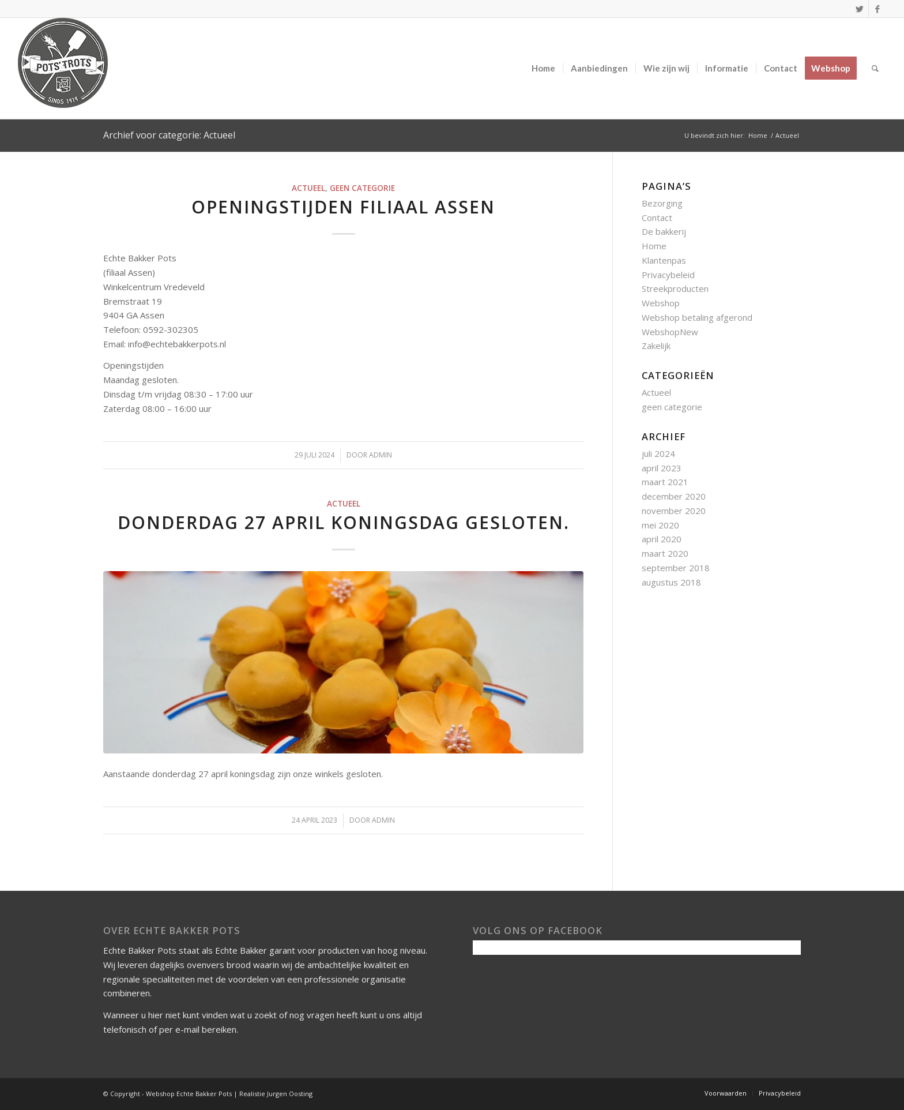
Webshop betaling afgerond (697, 317)
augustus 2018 (671, 582)
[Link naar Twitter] (860, 8)
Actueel (308, 188)
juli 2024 (658, 453)
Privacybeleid (668, 274)
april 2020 (661, 539)
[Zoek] (875, 68)
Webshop (661, 303)
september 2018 (676, 567)
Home (654, 246)
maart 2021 (665, 481)
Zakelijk (656, 345)
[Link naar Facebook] (877, 8)
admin (380, 455)
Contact (657, 217)
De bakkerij (664, 231)
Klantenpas (664, 260)
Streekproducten (675, 288)
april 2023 (661, 468)
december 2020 (674, 496)
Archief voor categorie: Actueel (169, 135)
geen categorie (362, 188)
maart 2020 (665, 553)
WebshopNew (670, 331)
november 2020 (674, 510)
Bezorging (662, 203)
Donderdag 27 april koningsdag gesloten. (344, 522)
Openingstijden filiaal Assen (343, 207)
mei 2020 (660, 525)
